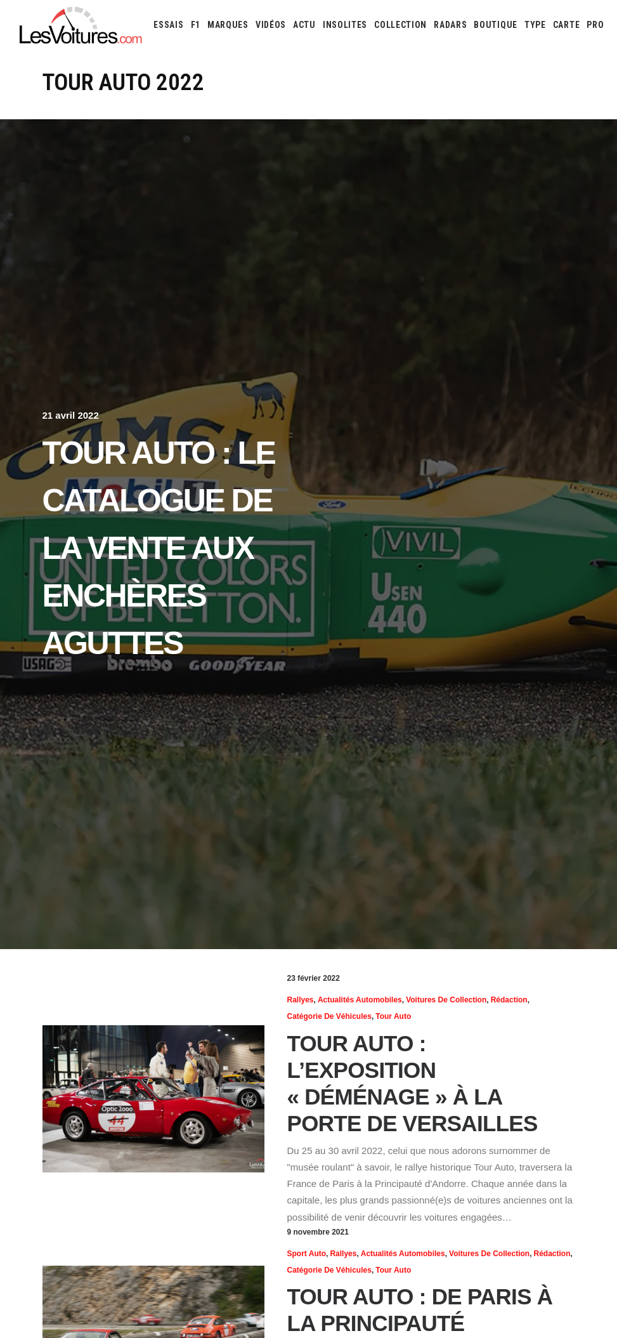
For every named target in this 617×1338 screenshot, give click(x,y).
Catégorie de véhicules (329, 1016)
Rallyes (300, 999)
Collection (400, 25)
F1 (195, 25)
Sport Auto (307, 1253)
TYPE (535, 25)
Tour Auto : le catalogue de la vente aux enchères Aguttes (158, 548)
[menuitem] (168, 24)
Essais (168, 25)
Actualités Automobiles (360, 999)
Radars (450, 25)
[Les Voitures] (81, 25)
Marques (228, 25)
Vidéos (271, 25)
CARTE (566, 25)
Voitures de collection (446, 999)
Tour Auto (393, 1016)
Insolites (345, 25)
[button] (153, 1098)
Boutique (495, 25)
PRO (595, 25)
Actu (304, 25)
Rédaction (509, 999)
